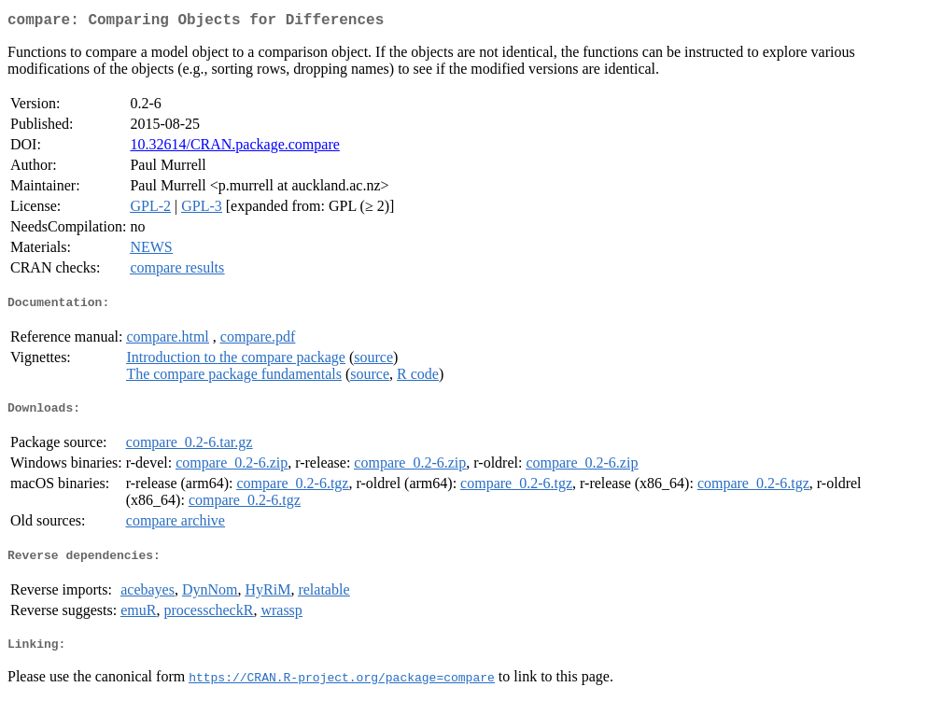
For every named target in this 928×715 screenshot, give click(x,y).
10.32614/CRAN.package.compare (234, 148)
